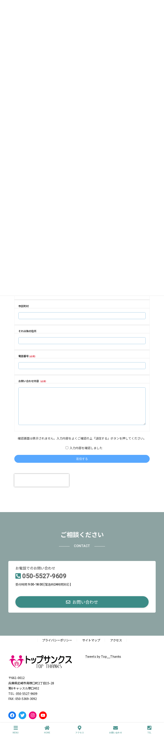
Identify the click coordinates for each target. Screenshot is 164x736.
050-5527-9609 (44, 582)
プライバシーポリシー (57, 646)
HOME (47, 730)
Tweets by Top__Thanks (103, 662)
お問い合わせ (115, 730)
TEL (149, 730)
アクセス (116, 646)
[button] (82, 608)
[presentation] (41, 486)
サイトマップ (91, 646)
